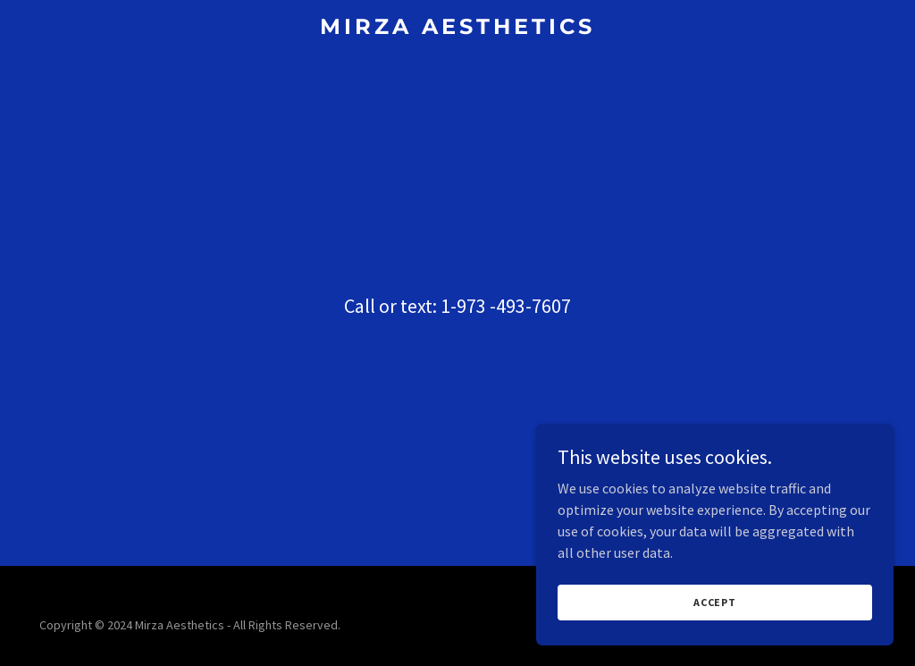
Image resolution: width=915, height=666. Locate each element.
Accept (714, 638)
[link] (457, 29)
